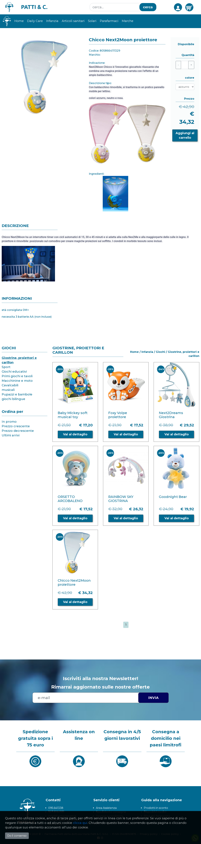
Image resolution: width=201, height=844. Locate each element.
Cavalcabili (10, 385)
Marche (127, 21)
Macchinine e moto (17, 381)
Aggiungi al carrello (185, 135)
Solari (92, 21)
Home (19, 21)
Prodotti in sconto (156, 807)
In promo (9, 422)
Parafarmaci (109, 21)
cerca (148, 7)
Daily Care (35, 21)
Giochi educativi (14, 371)
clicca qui (80, 823)
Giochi (160, 351)
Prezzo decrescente (18, 431)
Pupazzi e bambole (17, 394)
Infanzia (52, 21)
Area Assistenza (106, 807)
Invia (153, 698)
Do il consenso (17, 835)
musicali (8, 390)
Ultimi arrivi (10, 435)
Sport (6, 367)
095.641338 (55, 807)
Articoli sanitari (73, 21)
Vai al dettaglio (75, 434)
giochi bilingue (13, 399)
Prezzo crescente (16, 426)
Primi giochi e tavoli (17, 376)
